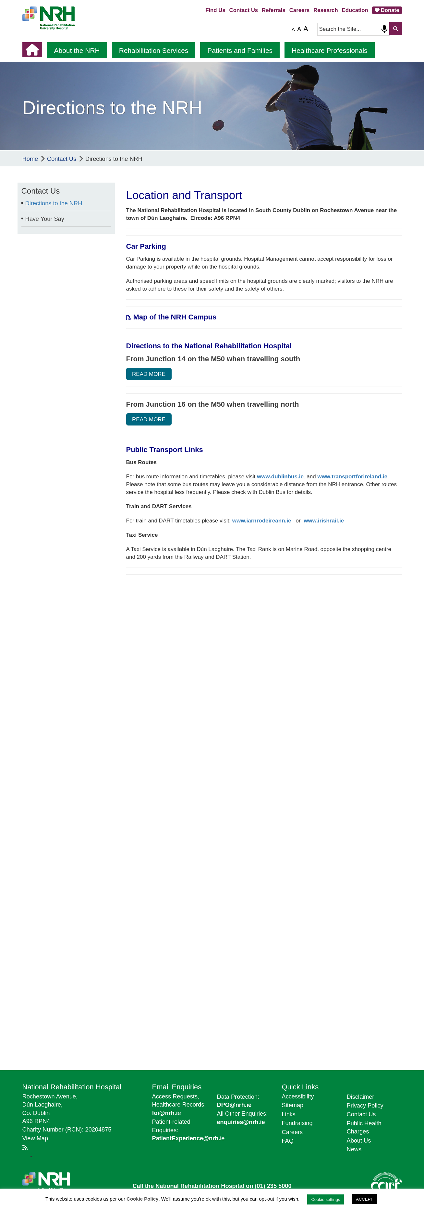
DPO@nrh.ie (234, 1105)
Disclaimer (360, 1097)
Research (325, 10)
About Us (359, 1140)
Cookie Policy (142, 1199)
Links (289, 1114)
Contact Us (243, 10)
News (354, 1149)
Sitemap (293, 1105)
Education (355, 10)
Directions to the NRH (53, 203)
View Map (35, 1138)
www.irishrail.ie (324, 521)
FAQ (288, 1141)
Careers (299, 10)
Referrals (273, 10)
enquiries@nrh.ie (241, 1122)
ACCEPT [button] (364, 1199)
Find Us (215, 10)
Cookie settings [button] (325, 1199)
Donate (390, 10)
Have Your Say (44, 219)
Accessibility (298, 1096)
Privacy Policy (365, 1105)
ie (188, 1138)
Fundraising (297, 1123)
